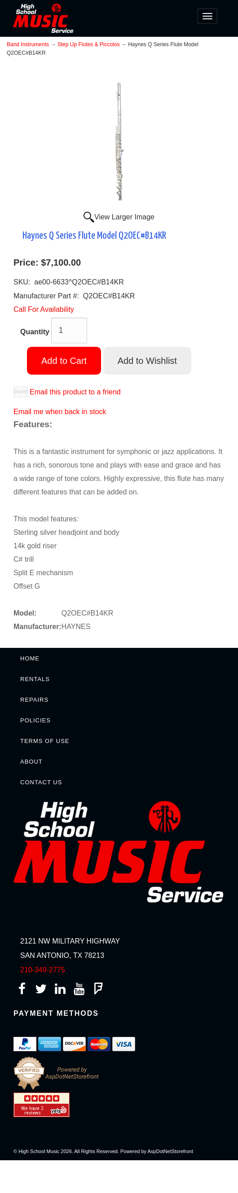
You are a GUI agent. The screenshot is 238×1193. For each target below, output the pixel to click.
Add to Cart (64, 361)
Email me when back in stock (59, 411)
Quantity (34, 332)
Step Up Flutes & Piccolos (88, 44)
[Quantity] (69, 330)
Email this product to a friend (75, 392)
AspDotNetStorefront (171, 1151)
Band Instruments (28, 44)
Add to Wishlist (147, 361)
